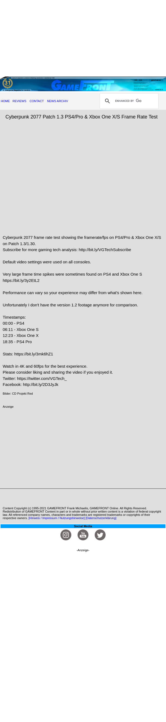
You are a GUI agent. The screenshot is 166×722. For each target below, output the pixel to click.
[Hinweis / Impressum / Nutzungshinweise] (57, 518)
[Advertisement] (83, 38)
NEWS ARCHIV (57, 101)
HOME (5, 101)
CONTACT (37, 101)
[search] (128, 101)
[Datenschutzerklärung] (100, 518)
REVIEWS (19, 101)
